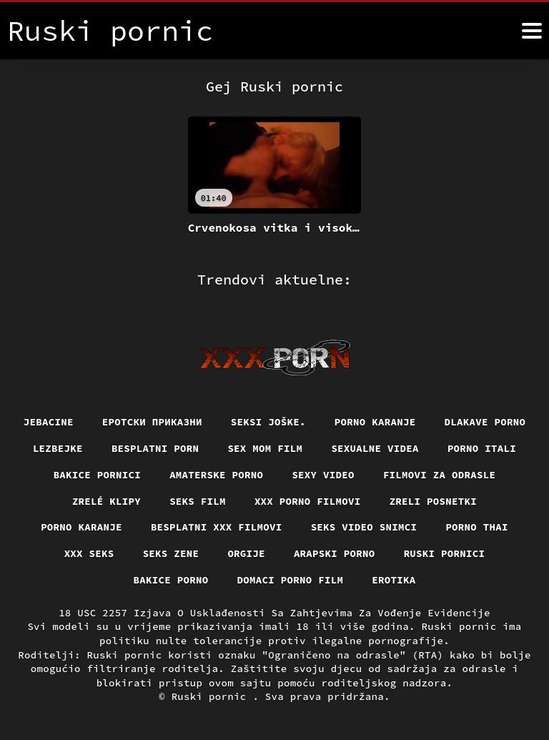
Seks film (197, 501)
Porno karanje (375, 421)
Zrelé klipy (106, 501)
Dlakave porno (485, 421)
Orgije (246, 553)
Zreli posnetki (434, 501)
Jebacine (49, 421)
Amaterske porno (216, 474)
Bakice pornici (98, 474)
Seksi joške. (268, 421)
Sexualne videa (375, 448)
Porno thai (476, 527)
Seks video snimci (364, 527)
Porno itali (481, 448)
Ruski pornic (212, 696)
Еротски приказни (152, 421)
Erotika (393, 579)
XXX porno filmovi (307, 501)
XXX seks (89, 553)
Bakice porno (171, 579)
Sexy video (323, 474)
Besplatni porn (155, 448)
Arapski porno (334, 553)
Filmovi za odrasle (439, 474)
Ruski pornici (444, 553)
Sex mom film (264, 448)
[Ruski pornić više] (532, 31)
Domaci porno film (290, 579)
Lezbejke (58, 448)
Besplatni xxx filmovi (216, 527)
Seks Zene (171, 553)
